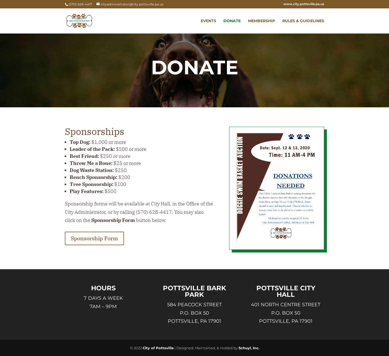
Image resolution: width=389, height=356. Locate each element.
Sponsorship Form (94, 238)
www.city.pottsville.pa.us (303, 4)
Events (208, 21)
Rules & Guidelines (303, 21)
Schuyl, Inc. (249, 348)
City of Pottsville (158, 348)
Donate (232, 21)
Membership (261, 21)
